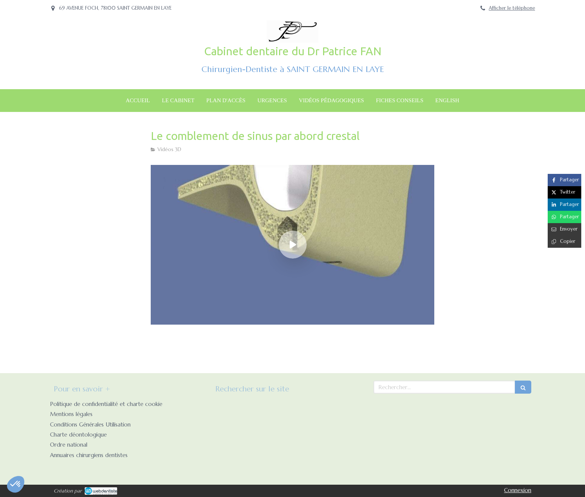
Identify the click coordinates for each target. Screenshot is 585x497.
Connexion (517, 490)
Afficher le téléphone (512, 8)
